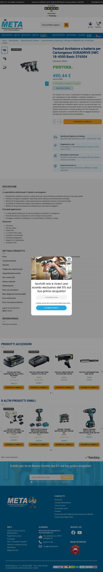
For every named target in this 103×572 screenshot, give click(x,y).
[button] (69, 259)
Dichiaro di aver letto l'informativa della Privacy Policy (52, 303)
